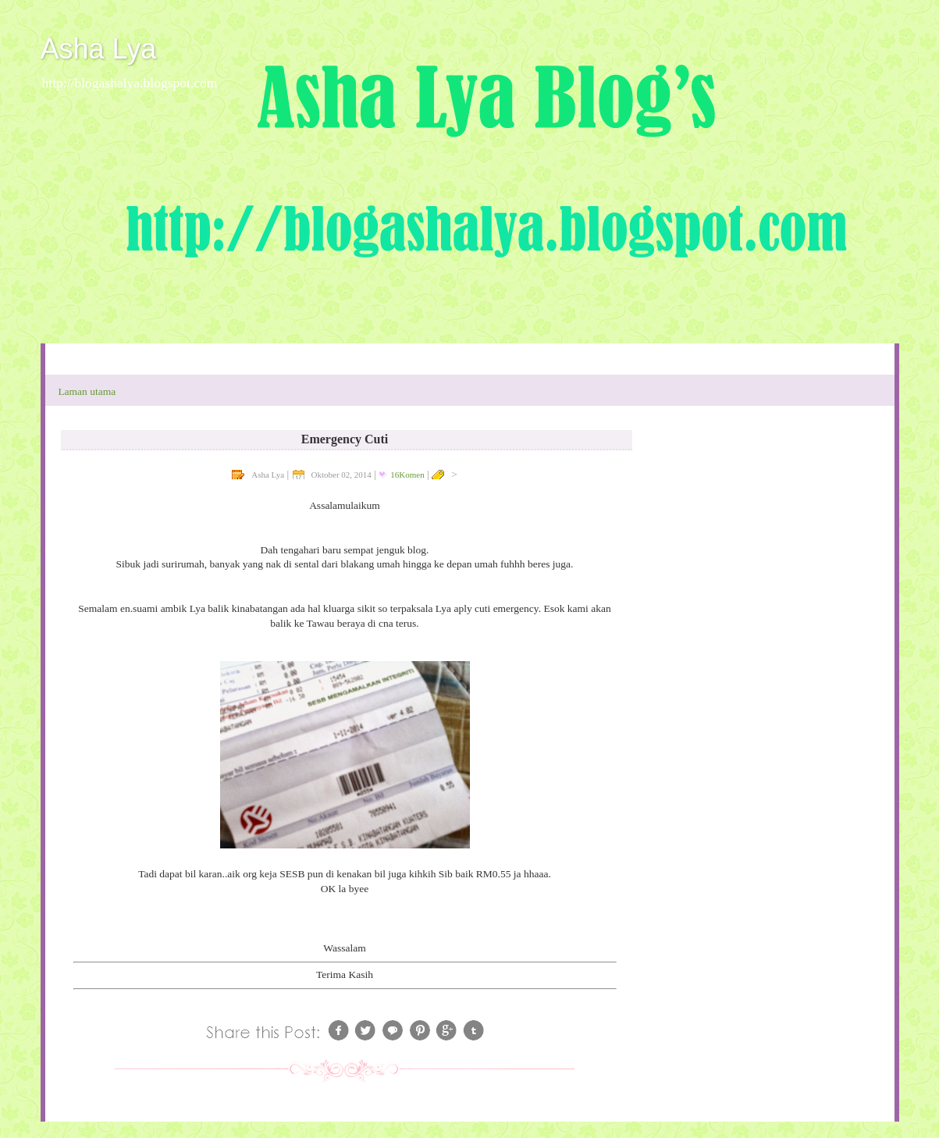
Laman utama (87, 391)
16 (407, 474)
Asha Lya (99, 49)
